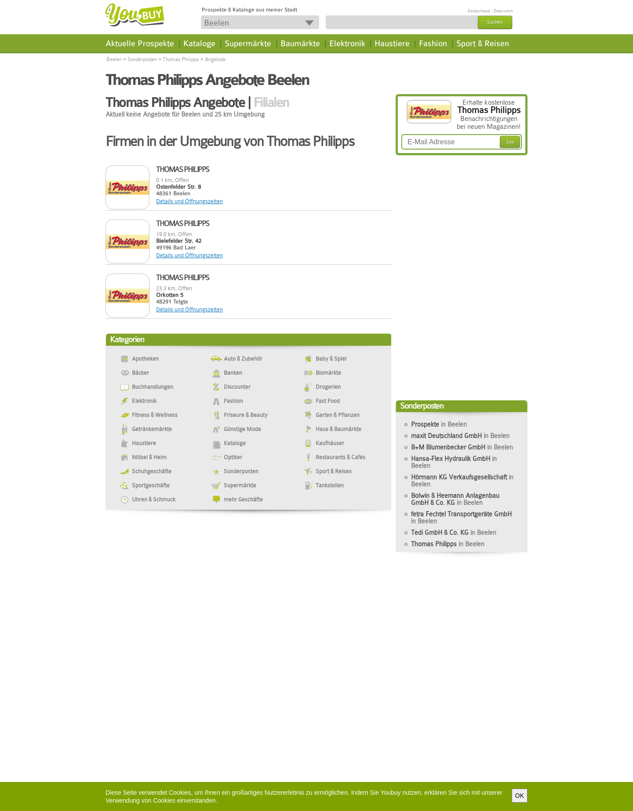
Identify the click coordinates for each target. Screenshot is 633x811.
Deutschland (479, 11)
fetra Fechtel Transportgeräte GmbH (461, 518)
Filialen (271, 102)
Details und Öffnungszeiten (189, 201)
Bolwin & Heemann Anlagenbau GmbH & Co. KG (455, 499)
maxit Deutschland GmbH (460, 435)
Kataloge (199, 43)
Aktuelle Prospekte (140, 43)
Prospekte (439, 424)
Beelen (114, 59)
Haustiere (392, 43)
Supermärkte (248, 43)
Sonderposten (142, 59)
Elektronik (347, 43)
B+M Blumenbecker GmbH (462, 447)
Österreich (503, 11)
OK (519, 795)
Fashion (433, 43)
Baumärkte (300, 43)
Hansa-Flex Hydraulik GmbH (454, 462)
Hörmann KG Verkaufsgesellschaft (462, 481)
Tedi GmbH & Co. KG (453, 532)
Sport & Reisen (482, 43)
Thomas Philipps (181, 59)
